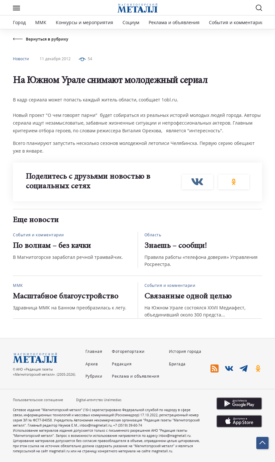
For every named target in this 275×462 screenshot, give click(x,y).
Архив (91, 364)
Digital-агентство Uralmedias (99, 400)
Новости (21, 58)
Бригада (177, 364)
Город (19, 22)
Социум (131, 22)
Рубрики (94, 376)
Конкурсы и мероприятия (85, 22)
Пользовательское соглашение (38, 400)
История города (185, 351)
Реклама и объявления (174, 22)
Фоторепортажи (128, 351)
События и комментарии (236, 22)
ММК (40, 22)
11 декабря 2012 (55, 58)
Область (153, 235)
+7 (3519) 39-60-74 (127, 425)
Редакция (122, 364)
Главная (94, 351)
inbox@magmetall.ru (96, 425)
